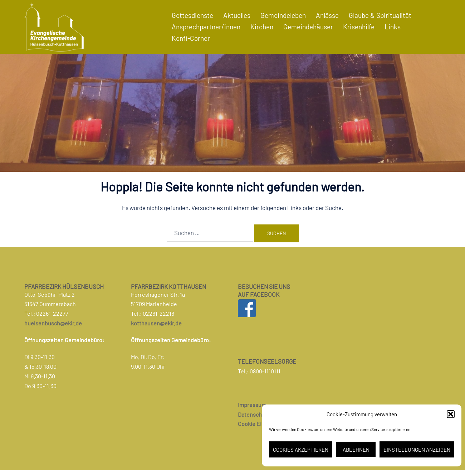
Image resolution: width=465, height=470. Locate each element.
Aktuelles (236, 15)
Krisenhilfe (359, 27)
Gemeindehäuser (308, 27)
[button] (450, 414)
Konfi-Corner (191, 38)
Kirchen (261, 27)
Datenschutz (254, 414)
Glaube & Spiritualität (380, 15)
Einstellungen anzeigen (416, 449)
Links (393, 27)
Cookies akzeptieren (300, 449)
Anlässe (327, 15)
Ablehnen (356, 449)
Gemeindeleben (283, 15)
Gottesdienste (192, 15)
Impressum (252, 404)
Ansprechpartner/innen (206, 27)
